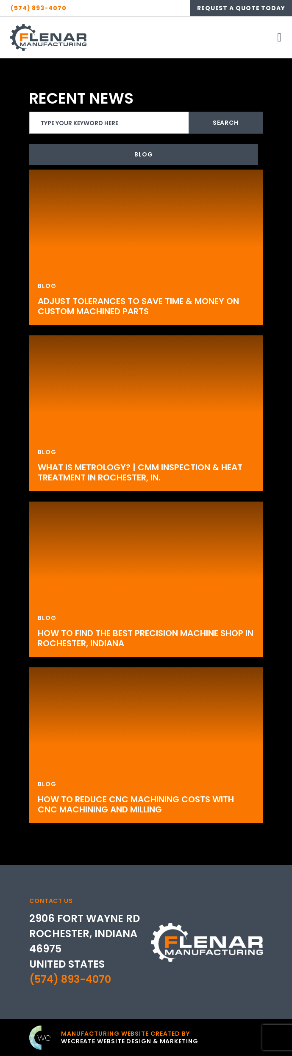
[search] (146, 123)
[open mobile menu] (279, 37)
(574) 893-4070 (70, 979)
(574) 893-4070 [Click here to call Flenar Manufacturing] (39, 8)
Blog (144, 154)
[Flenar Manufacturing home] (48, 37)
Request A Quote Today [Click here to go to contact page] (241, 8)
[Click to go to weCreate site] (113, 1038)
